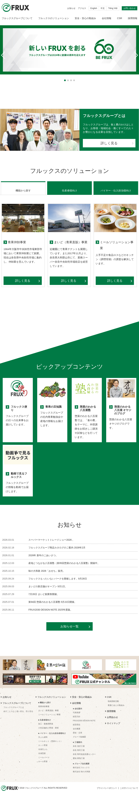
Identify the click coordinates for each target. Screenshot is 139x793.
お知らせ (71, 8)
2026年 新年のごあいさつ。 (43, 551)
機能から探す (23, 186)
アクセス (82, 8)
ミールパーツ (43, 753)
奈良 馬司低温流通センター (84, 750)
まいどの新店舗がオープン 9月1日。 (47, 582)
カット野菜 (43, 741)
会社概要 (76, 724)
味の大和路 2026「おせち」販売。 (46, 566)
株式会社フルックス (81, 763)
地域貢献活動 (113, 697)
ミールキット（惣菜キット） (50, 737)
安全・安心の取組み (85, 18)
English (93, 8)
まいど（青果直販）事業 (48, 706)
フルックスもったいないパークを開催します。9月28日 (57, 574)
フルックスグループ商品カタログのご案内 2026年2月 (56, 543)
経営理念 (76, 720)
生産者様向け (69, 186)
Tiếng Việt (112, 8)
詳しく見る (109, 143)
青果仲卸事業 (43, 702)
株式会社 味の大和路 (81, 767)
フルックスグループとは (13, 703)
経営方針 (76, 712)
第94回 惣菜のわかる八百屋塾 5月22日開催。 (52, 597)
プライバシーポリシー (107, 784)
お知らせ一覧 (69, 622)
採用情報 (132, 18)
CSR (119, 18)
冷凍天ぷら (43, 745)
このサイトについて (129, 784)
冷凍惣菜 (42, 749)
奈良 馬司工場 (79, 746)
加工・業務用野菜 (45, 720)
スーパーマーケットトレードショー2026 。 (51, 535)
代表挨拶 (76, 708)
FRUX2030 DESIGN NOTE (84, 716)
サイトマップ (113, 719)
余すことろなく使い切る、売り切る (18, 707)
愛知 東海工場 (79, 754)
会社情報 (106, 18)
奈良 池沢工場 (79, 742)
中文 (103, 8)
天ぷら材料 (43, 733)
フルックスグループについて (17, 18)
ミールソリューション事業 (49, 710)
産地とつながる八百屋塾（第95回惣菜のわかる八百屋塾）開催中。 (64, 559)
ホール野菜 (43, 757)
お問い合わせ (129, 8)
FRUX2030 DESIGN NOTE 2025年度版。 (50, 605)
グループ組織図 (79, 733)
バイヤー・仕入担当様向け (116, 186)
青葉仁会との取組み (116, 701)
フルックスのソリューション (53, 18)
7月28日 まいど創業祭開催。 (43, 590)
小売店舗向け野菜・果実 (48, 724)
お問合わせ (112, 713)
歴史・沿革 (77, 729)
